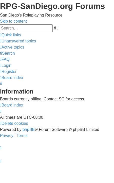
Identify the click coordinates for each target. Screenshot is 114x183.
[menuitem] (18, 41)
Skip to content (13, 21)
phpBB (29, 129)
